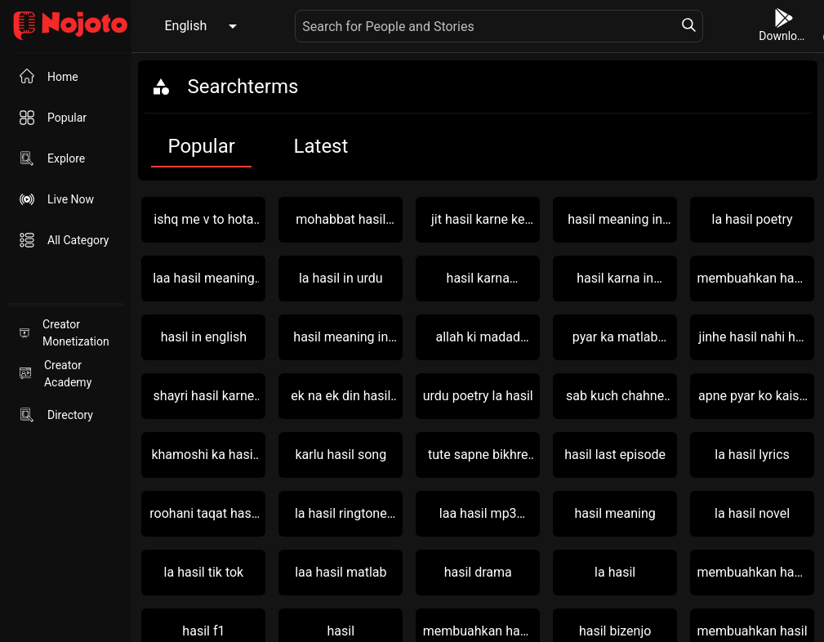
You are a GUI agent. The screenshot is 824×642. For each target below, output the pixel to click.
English (185, 25)
